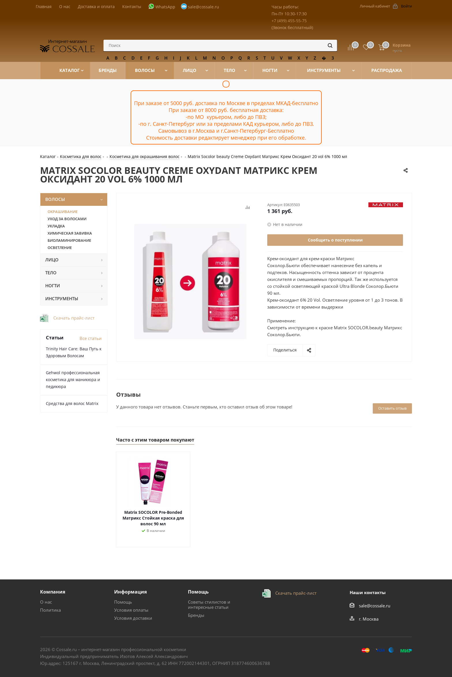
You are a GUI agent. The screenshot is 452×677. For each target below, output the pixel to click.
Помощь (123, 602)
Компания (52, 592)
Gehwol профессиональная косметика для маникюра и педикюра (73, 379)
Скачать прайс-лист (73, 318)
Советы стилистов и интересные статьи (209, 604)
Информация (130, 592)
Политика (50, 610)
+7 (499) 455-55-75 (289, 20)
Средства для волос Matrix (72, 403)
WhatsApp (165, 6)
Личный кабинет (375, 6)
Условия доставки (133, 618)
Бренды (196, 615)
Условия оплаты (131, 610)
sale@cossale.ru (203, 6)
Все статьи (91, 338)
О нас (46, 602)
